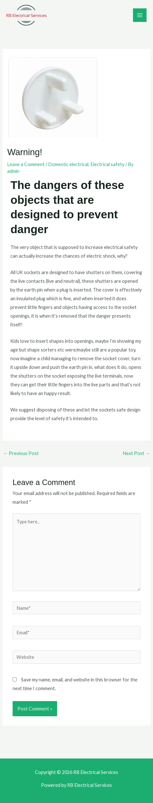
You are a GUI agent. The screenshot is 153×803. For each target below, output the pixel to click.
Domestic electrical (68, 164)
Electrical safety (107, 164)
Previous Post (21, 453)
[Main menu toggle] (140, 15)
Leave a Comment (26, 164)
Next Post (136, 453)
